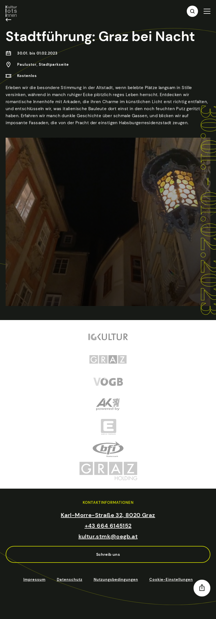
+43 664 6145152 (108, 525)
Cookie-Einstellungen (171, 579)
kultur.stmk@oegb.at (108, 536)
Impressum (34, 579)
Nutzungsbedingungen (116, 579)
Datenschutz (69, 579)
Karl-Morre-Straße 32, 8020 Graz (108, 515)
